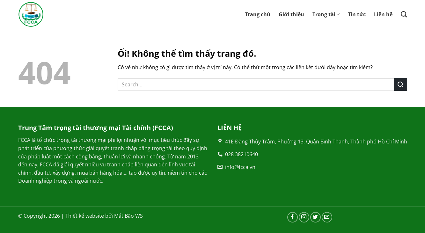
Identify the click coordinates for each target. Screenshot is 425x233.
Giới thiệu (291, 14)
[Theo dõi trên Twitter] (315, 217)
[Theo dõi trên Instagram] (304, 217)
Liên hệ (383, 14)
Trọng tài (326, 14)
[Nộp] (400, 84)
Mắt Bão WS (128, 215)
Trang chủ (257, 14)
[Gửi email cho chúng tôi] (327, 217)
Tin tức (357, 14)
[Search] (404, 14)
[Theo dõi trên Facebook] (292, 217)
